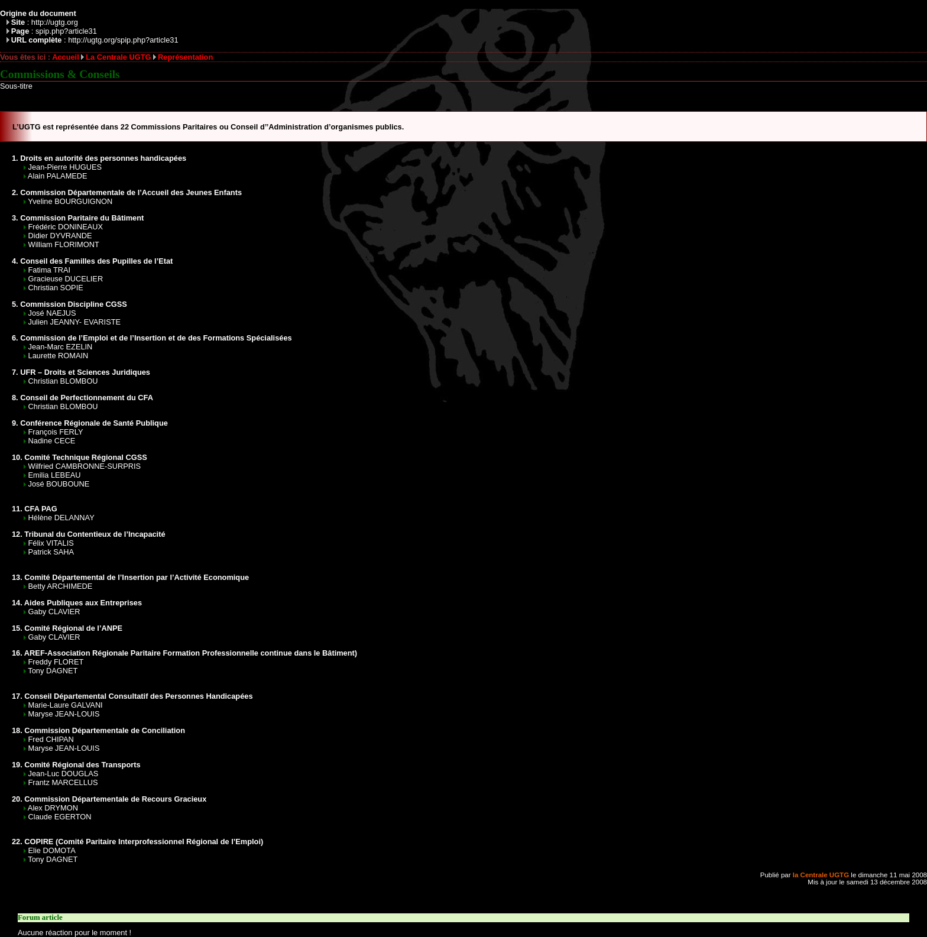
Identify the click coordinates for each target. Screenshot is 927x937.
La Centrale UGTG (118, 57)
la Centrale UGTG (821, 874)
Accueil (65, 57)
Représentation (185, 57)
